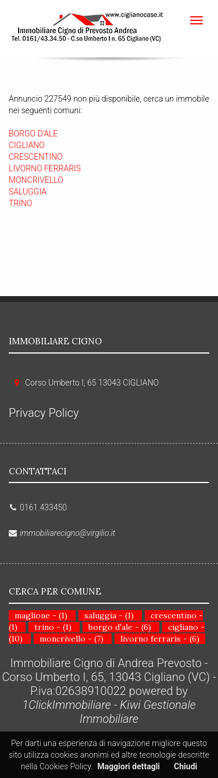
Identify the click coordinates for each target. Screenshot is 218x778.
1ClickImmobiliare (66, 705)
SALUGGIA (28, 191)
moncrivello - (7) (71, 638)
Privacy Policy (44, 413)
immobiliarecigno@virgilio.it (67, 533)
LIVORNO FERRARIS (45, 168)
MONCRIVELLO (36, 180)
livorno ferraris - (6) (159, 638)
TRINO (20, 203)
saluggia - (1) (109, 615)
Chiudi (185, 766)
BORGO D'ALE (33, 133)
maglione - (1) (41, 615)
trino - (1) (53, 627)
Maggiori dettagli (129, 766)
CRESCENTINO (36, 156)
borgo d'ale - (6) (119, 627)
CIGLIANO (27, 145)
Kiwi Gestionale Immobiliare (138, 712)
